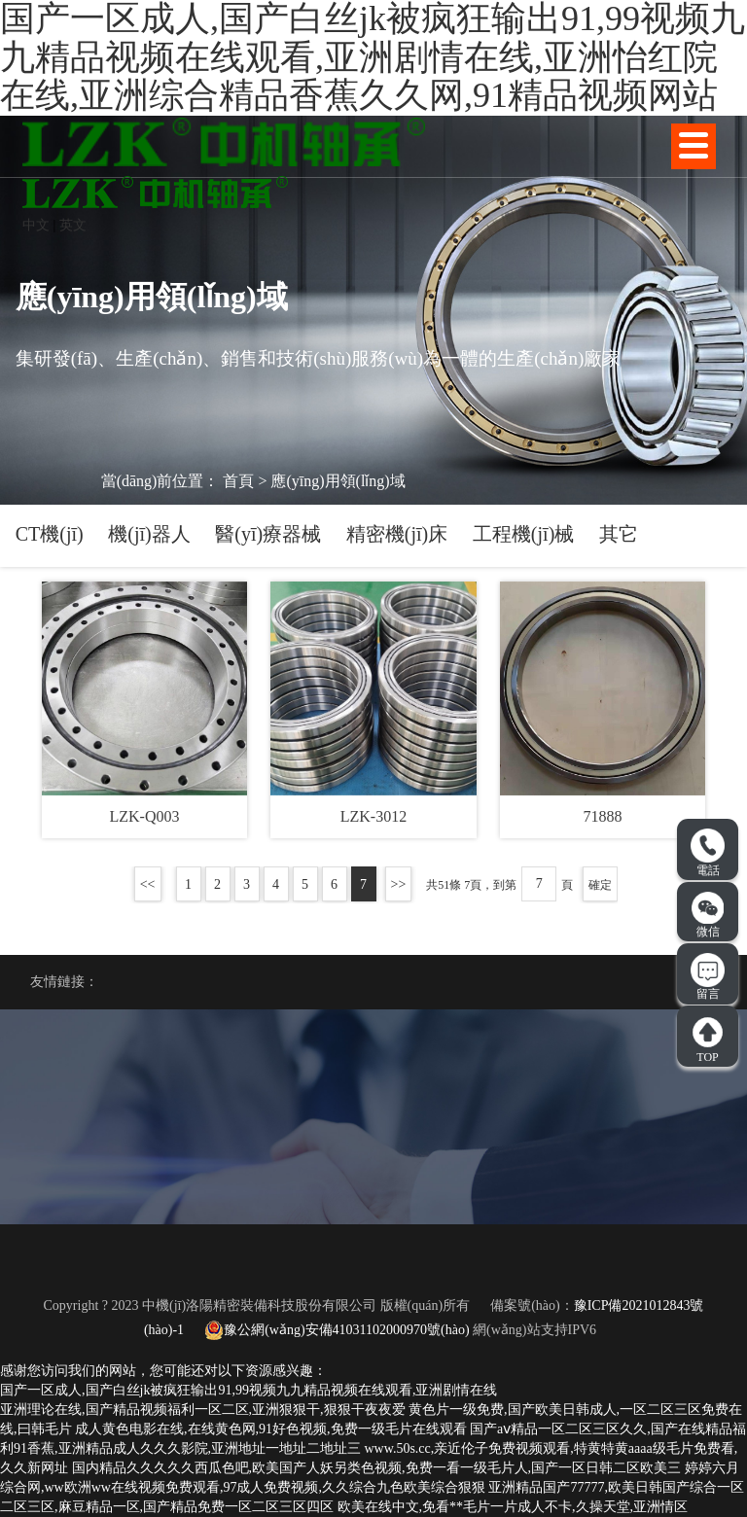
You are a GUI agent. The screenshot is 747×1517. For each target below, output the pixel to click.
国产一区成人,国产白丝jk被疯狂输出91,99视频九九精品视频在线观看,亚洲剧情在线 (248, 1390)
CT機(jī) (50, 534)
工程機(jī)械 (523, 534)
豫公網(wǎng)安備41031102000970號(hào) (336, 1330)
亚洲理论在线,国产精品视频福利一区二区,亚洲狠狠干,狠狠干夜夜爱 (203, 1409)
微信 (708, 915)
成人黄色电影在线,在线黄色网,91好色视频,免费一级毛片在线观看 (271, 1429)
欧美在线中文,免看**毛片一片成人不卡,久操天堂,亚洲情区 (513, 1506)
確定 (600, 885)
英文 (73, 225)
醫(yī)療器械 (268, 534)
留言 (708, 977)
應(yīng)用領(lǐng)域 (337, 481)
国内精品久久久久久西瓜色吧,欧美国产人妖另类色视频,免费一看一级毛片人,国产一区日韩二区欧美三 (377, 1468)
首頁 (238, 481)
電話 (708, 853)
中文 (36, 225)
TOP (708, 1039)
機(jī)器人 (149, 534)
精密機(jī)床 (396, 534)
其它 (618, 534)
